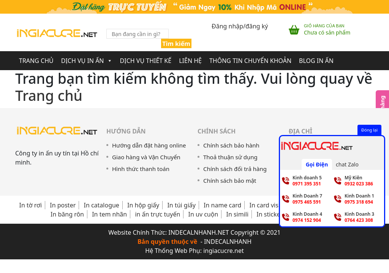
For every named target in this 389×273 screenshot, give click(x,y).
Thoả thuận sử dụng (230, 157)
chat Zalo (347, 164)
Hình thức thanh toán (140, 169)
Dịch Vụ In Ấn (86, 60)
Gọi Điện (317, 164)
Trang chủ (48, 95)
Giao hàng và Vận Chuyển (146, 157)
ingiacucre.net (223, 250)
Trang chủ (36, 60)
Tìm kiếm (176, 43)
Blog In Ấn (316, 60)
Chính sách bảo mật (229, 180)
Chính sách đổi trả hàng (235, 169)
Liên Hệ (190, 60)
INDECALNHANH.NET (198, 232)
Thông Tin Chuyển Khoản (250, 60)
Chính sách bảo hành (231, 145)
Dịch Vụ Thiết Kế (146, 60)
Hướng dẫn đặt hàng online (149, 145)
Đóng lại (369, 130)
